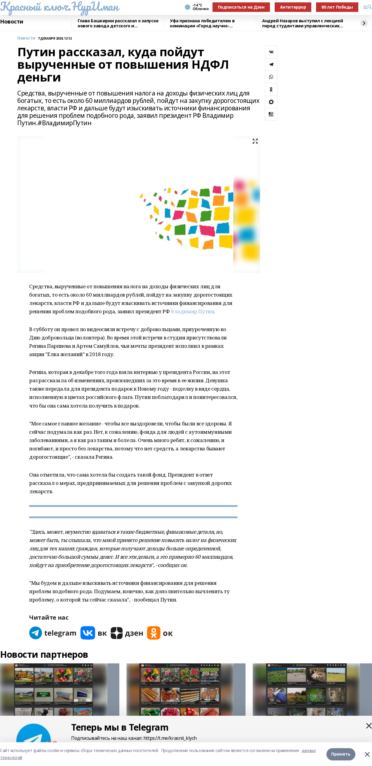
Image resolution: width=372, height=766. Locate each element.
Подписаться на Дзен (241, 7)
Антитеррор (293, 7)
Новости (11, 21)
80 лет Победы (337, 7)
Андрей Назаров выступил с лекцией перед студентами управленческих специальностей (302, 23)
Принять (341, 754)
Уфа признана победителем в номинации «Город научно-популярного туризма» (202, 23)
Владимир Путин (192, 311)
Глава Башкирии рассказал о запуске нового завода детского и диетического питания (118, 23)
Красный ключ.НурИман (59, 6)
